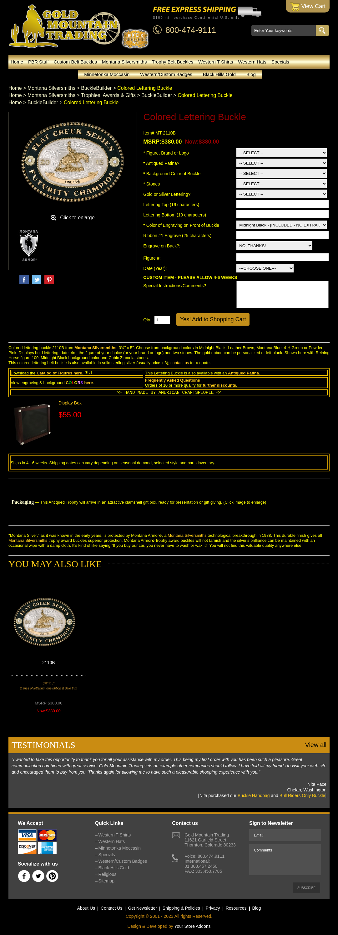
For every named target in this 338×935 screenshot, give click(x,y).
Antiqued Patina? (161, 163)
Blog (251, 74)
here (77, 373)
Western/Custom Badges (166, 74)
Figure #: (152, 258)
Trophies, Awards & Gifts (108, 95)
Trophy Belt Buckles (172, 61)
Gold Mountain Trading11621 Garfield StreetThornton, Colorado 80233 (209, 839)
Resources (236, 908)
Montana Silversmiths (124, 61)
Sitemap (106, 880)
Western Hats (252, 61)
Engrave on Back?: (162, 245)
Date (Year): (155, 268)
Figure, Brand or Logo (166, 152)
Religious (107, 874)
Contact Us (111, 908)
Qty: (147, 319)
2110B (48, 662)
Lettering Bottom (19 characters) (174, 214)
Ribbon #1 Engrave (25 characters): (178, 235)
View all (315, 744)
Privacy (213, 908)
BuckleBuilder (96, 88)
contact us (179, 362)
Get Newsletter (142, 908)
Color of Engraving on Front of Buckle (181, 225)
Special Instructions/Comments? (174, 285)
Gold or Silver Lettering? (166, 194)
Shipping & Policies (181, 908)
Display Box (70, 402)
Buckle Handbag (254, 795)
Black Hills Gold (219, 74)
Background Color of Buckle (171, 173)
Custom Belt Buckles (75, 61)
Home (17, 61)
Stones (151, 183)
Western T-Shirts (215, 61)
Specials (280, 61)
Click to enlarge (77, 217)
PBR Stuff (38, 61)
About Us (86, 908)
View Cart (308, 6)
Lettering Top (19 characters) (171, 204)
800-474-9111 (190, 30)
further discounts (219, 385)
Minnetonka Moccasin (106, 74)
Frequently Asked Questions (172, 380)
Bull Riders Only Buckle (302, 795)
